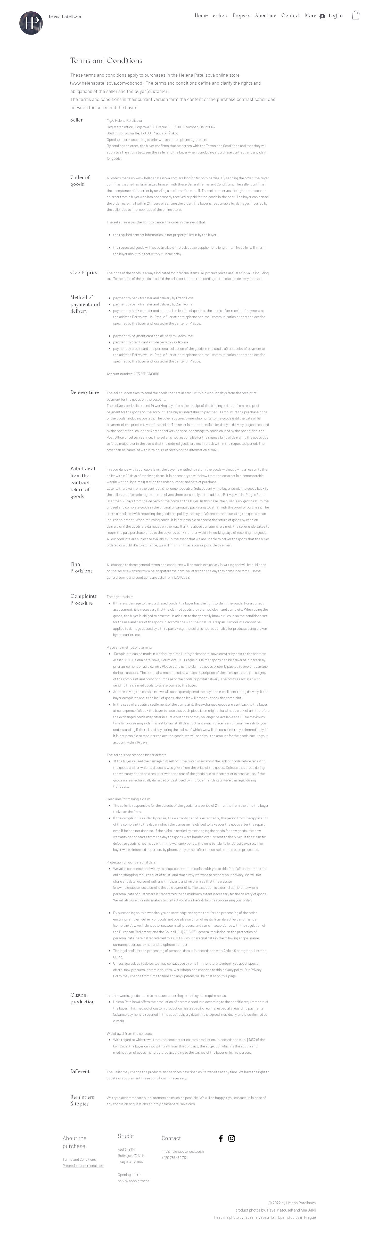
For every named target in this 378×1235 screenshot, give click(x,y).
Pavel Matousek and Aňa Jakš (291, 1210)
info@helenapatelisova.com (205, 653)
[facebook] (220, 1138)
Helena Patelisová (64, 17)
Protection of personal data (83, 1165)
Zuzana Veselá (257, 1217)
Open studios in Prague (297, 1217)
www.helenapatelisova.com (157, 178)
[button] (355, 15)
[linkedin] (231, 1138)
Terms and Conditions (79, 1159)
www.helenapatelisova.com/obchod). (108, 83)
